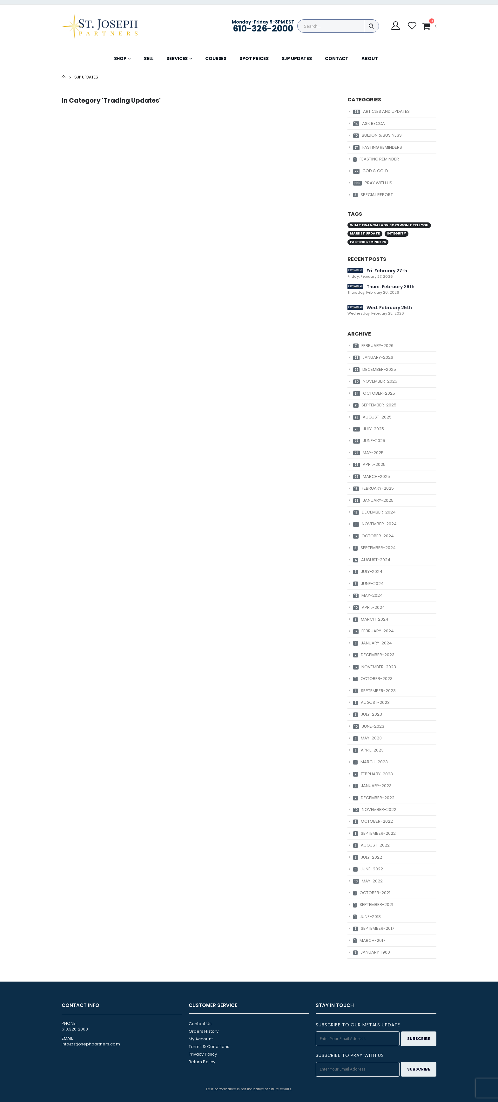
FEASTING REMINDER (376, 159)
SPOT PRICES (253, 58)
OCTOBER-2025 (374, 393)
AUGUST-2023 (371, 702)
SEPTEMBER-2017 (373, 928)
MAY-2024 (368, 595)
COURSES (215, 58)
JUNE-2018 (367, 917)
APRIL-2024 (369, 607)
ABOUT (369, 58)
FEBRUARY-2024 (373, 631)
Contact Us (200, 1024)
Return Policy (202, 1062)
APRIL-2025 (369, 464)
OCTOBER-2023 (373, 679)
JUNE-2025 (369, 441)
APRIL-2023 (368, 750)
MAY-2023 (367, 738)
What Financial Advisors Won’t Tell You (389, 225)
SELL (148, 58)
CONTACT (336, 58)
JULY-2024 (367, 571)
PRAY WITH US (372, 183)
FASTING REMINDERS (377, 147)
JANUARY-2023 (372, 786)
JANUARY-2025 (373, 500)
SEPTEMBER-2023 (374, 691)
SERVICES (177, 58)
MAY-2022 (368, 881)
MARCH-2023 (370, 762)
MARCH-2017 (369, 940)
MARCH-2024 (370, 619)
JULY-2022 (367, 857)
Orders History (204, 1031)
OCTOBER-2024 (373, 536)
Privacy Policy (203, 1054)
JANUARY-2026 (373, 357)
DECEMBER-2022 (373, 798)
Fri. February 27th (387, 271)
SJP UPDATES (297, 58)
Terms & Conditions (209, 1047)
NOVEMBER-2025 (375, 381)
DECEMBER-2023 (373, 655)
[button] (429, 26)
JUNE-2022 (368, 869)
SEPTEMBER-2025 (374, 405)
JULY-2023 (367, 714)
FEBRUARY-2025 (373, 488)
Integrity (396, 233)
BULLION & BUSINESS (377, 135)
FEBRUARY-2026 (373, 346)
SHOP (120, 58)
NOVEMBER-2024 (375, 524)
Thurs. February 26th (390, 286)
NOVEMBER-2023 (374, 667)
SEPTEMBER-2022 (374, 833)
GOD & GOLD (370, 171)
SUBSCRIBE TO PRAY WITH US (350, 1055)
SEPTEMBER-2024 (374, 548)
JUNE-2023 (368, 726)
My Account (201, 1039)
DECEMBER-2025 (374, 369)
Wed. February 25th (389, 307)
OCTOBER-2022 (373, 821)
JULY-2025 (368, 429)
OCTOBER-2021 (371, 893)
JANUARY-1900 (371, 952)
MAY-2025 (368, 453)
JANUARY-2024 (372, 643)
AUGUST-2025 (372, 417)
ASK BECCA (369, 123)
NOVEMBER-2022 (374, 809)
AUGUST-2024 (371, 560)
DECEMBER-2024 (374, 512)
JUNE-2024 (368, 584)
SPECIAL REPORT (373, 195)
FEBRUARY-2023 (373, 774)
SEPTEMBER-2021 (373, 904)
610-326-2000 (263, 28)
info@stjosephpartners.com (91, 1044)
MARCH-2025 (371, 476)
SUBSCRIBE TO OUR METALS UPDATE (358, 1025)
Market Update (365, 233)
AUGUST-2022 (371, 845)
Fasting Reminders (368, 242)
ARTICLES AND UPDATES (381, 111)
